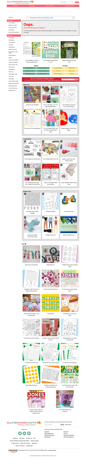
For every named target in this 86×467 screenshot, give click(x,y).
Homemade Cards (43, 68)
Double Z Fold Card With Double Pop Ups (50, 339)
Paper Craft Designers (13, 62)
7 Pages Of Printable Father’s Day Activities (50, 183)
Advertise (21, 438)
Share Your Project (25, 443)
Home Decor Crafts (13, 49)
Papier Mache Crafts (13, 74)
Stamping (72, 73)
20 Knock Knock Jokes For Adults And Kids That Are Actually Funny (36, 411)
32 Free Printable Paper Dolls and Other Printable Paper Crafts (50, 130)
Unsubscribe (29, 445)
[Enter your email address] (52, 424)
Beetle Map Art (50, 265)
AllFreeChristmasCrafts (49, 435)
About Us (15, 438)
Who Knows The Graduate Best (32, 128)
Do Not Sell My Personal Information (19, 441)
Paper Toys (11, 71)
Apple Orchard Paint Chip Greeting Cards (68, 159)
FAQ (34, 438)
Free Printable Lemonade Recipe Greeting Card (31, 61)
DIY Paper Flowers (13, 27)
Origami (10, 57)
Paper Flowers (12, 67)
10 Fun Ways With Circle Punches (65, 410)
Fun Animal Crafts (58, 68)
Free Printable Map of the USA (50, 159)
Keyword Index (35, 441)
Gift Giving (11, 44)
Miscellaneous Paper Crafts (13, 52)
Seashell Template (50, 211)
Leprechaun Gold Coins (31, 385)
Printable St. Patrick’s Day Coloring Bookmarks (50, 386)
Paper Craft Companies (13, 60)
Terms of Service (20, 445)
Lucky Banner (50, 313)
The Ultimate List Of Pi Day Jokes (69, 314)
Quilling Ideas (11, 29)
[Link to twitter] (24, 433)
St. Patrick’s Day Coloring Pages (50, 362)
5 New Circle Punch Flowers (50, 289)
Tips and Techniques (13, 88)
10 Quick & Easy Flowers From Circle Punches (31, 314)
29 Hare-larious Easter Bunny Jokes (69, 290)
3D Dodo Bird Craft (69, 211)
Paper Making (12, 69)
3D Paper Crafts (72, 68)
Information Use (56, 80)
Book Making (11, 37)
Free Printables (12, 22)
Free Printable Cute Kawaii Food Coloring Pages (68, 105)
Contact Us (29, 438)
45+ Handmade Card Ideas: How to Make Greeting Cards (32, 183)
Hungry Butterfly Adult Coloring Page (69, 183)
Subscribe (11, 17)
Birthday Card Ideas (13, 25)
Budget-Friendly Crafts (29, 70)
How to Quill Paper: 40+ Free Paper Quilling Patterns (50, 105)
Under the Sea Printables (32, 105)
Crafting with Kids (29, 68)
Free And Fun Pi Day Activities (31, 338)
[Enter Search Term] (66, 2)
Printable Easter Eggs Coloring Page (69, 265)
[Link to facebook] (20, 433)
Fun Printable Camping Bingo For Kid (50, 61)
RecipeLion (66, 431)
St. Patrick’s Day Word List (31, 362)
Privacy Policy (50, 80)
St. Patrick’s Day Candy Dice (70, 362)
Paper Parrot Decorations (31, 265)
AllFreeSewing (47, 437)
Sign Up (76, 79)
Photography (11, 78)
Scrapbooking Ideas (13, 85)
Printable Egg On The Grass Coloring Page (70, 339)
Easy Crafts (58, 70)
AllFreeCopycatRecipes (69, 437)
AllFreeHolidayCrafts (48, 433)
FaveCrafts (46, 431)
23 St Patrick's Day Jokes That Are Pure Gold (69, 386)
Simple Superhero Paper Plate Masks (68, 129)
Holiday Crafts (12, 47)
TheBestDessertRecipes (69, 435)
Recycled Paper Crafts (13, 81)
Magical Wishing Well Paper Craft (69, 61)
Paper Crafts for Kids (13, 64)
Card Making (11, 40)
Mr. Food (65, 433)
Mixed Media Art (12, 55)
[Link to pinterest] (29, 433)
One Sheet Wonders (58, 73)
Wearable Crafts (12, 90)
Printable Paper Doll (51, 235)
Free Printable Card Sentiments (32, 159)
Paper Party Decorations (14, 32)
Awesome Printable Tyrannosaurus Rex (32, 235)
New (24, 244)
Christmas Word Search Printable (32, 212)
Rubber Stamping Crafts (14, 83)
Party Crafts (11, 76)
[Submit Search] (77, 2)
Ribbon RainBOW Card (68, 235)
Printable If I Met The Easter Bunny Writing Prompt (31, 290)
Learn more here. (52, 450)
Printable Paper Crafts (29, 73)
